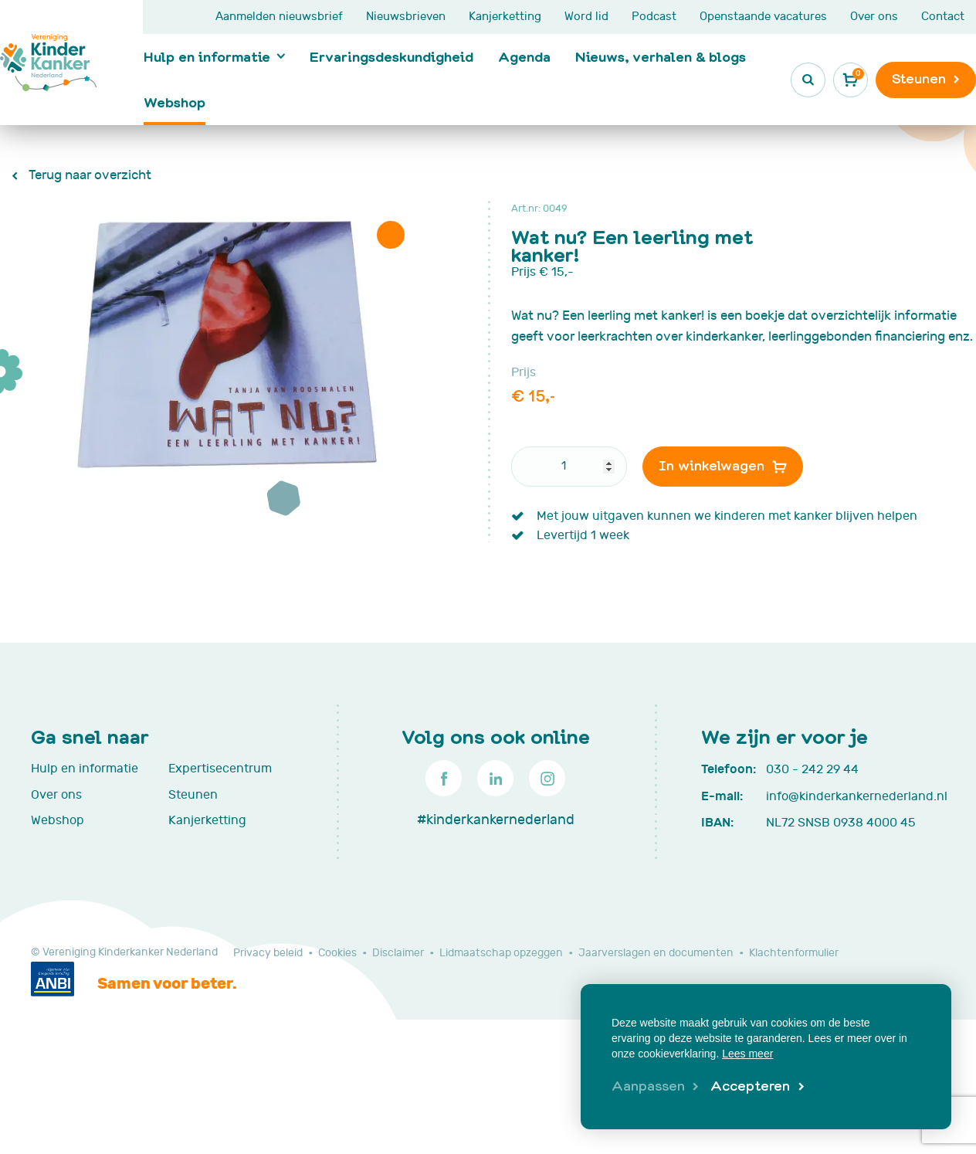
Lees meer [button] (747, 1053)
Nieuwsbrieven (406, 16)
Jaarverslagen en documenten (656, 952)
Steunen (193, 795)
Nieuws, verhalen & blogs (660, 56)
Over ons (874, 16)
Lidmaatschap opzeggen (501, 952)
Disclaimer (398, 952)
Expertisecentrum (220, 769)
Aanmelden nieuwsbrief (279, 16)
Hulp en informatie (207, 56)
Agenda (524, 56)
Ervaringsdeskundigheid (391, 56)
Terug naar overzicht (88, 175)
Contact (942, 16)
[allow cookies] (757, 1086)
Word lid (586, 16)
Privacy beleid (268, 952)
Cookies (337, 952)
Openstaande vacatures (763, 16)
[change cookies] (655, 1086)
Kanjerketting (505, 16)
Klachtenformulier (794, 952)
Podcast (654, 16)
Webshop (174, 102)
